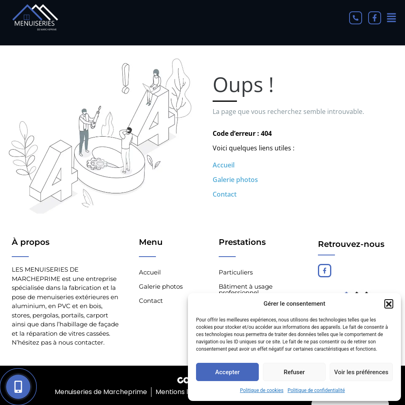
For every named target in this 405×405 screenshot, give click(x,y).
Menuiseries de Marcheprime (100, 391)
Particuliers (236, 272)
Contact (225, 194)
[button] (389, 304)
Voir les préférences (361, 372)
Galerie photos (235, 179)
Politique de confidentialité (316, 390)
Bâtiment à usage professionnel (246, 289)
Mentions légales (182, 391)
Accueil (223, 165)
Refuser (294, 372)
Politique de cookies (262, 390)
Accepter (227, 372)
